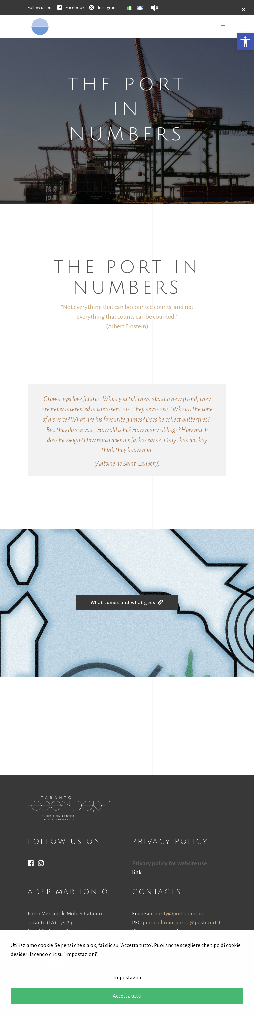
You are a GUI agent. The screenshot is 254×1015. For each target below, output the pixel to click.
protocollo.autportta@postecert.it (182, 922)
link (137, 872)
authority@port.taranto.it (175, 913)
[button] (245, 41)
